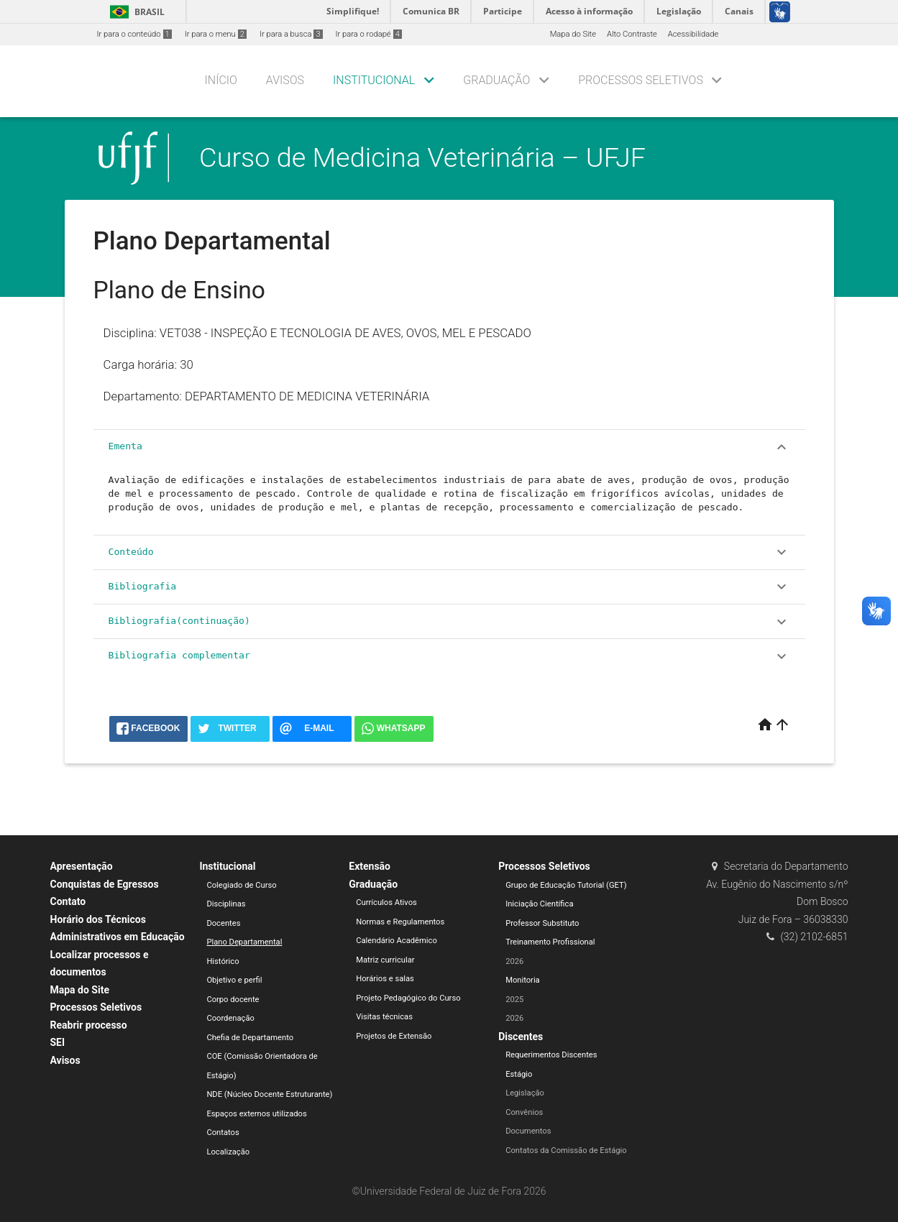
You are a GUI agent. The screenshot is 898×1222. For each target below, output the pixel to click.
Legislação (524, 1093)
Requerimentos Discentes (551, 1055)
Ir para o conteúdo (134, 34)
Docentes (223, 923)
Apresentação (81, 866)
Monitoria (522, 980)
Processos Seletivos (640, 80)
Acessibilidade (693, 34)
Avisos (285, 80)
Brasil (134, 12)
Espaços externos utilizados (256, 1113)
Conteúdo (449, 552)
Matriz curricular (385, 960)
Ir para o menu (216, 34)
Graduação (496, 80)
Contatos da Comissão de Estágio (566, 1150)
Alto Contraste (632, 34)
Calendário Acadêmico (396, 940)
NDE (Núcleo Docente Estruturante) (269, 1094)
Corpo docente (232, 999)
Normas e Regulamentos (400, 922)
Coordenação (230, 1018)
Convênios (524, 1112)
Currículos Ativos (386, 902)
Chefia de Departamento (249, 1037)
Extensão (369, 866)
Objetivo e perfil (234, 980)
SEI (57, 1042)
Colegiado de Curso (241, 885)
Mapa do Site (573, 34)
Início (221, 80)
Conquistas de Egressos (104, 884)
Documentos (528, 1131)
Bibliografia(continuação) (449, 621)
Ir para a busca (291, 34)
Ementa (449, 447)
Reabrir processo (88, 1025)
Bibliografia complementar (449, 656)
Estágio (518, 1074)
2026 (514, 961)
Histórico (222, 961)
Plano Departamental (244, 942)
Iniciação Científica (539, 904)
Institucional (374, 80)
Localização (227, 1152)
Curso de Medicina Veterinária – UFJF (422, 157)
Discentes (520, 1036)
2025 (514, 999)
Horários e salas (385, 978)
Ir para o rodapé (369, 34)
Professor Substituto (542, 923)
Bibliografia (449, 586)
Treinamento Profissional (550, 942)
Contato (68, 901)
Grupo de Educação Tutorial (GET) (565, 885)
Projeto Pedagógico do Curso (408, 998)
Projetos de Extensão (393, 1036)
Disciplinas (225, 904)
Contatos (222, 1132)
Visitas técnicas (384, 1016)
